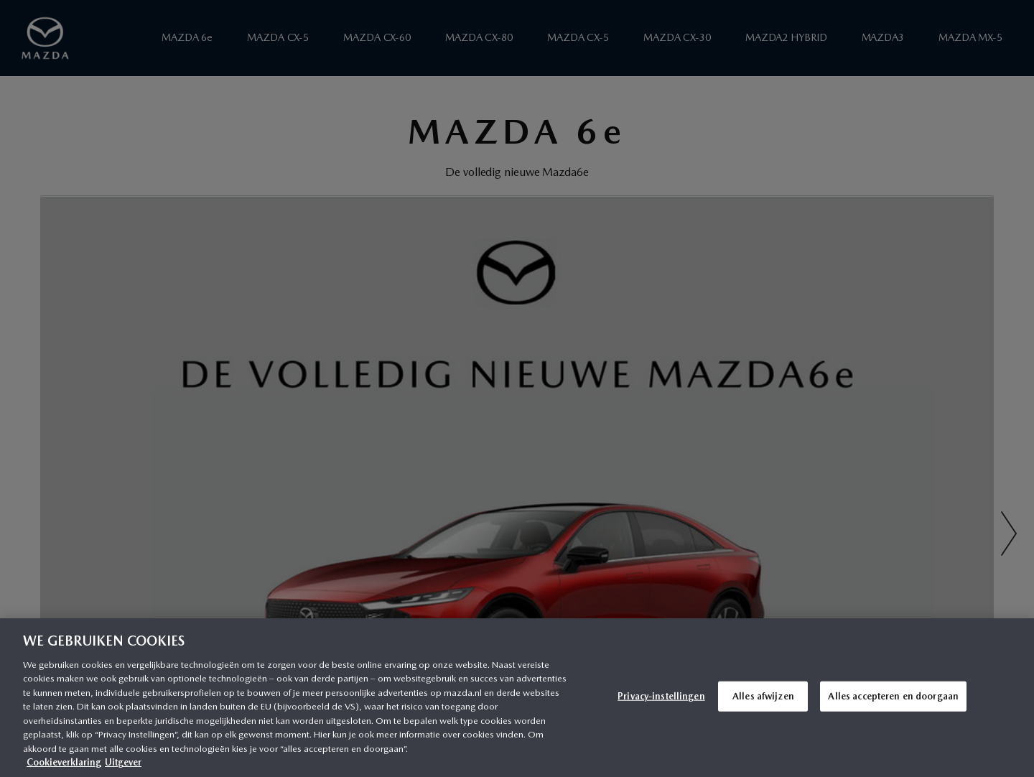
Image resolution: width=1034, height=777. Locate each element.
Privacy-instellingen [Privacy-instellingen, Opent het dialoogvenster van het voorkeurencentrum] (661, 696)
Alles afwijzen (763, 696)
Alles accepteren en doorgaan (893, 696)
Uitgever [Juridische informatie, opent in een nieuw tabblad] (123, 762)
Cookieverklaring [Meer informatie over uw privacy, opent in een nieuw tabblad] (64, 762)
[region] (517, 697)
